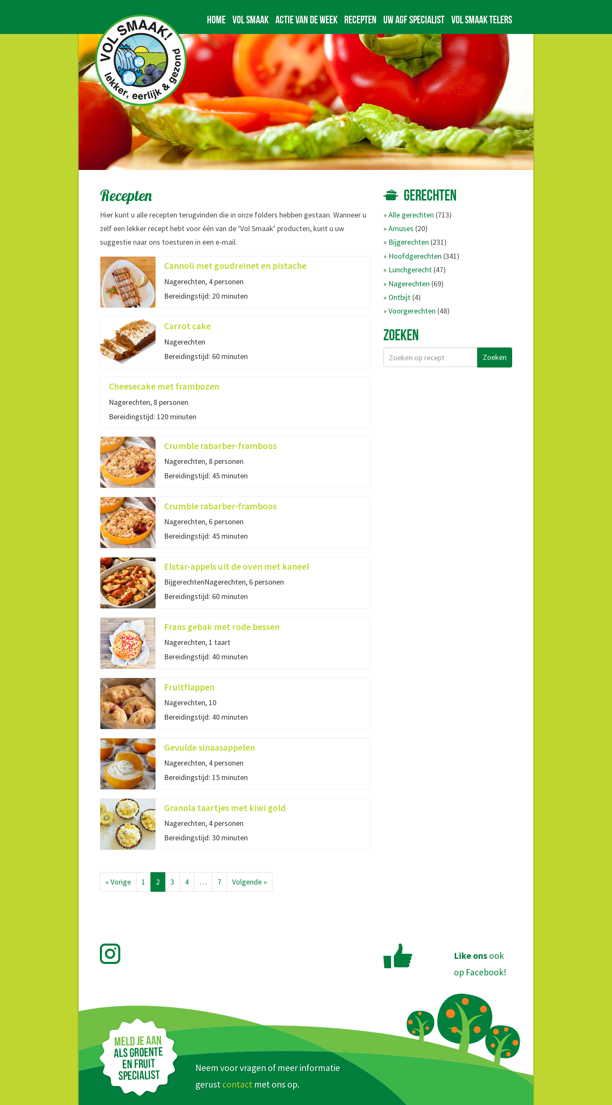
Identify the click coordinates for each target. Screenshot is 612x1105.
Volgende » (249, 882)
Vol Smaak (250, 19)
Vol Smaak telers (481, 19)
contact (237, 1084)
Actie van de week (306, 19)
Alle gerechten (411, 215)
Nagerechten (409, 283)
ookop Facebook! (480, 964)
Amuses (401, 228)
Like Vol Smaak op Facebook (397, 956)
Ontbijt (399, 297)
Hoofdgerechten (415, 256)
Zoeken (495, 357)
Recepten (360, 19)
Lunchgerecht (410, 269)
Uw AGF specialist (414, 19)
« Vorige (118, 882)
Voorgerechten (412, 311)
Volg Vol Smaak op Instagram (115, 954)
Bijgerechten (408, 242)
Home (216, 19)
